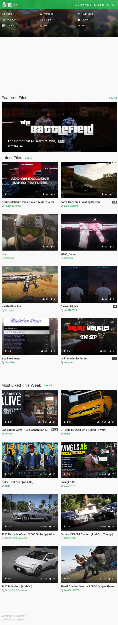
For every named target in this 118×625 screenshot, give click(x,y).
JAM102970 (70, 310)
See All (113, 97)
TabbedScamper (14, 205)
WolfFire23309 (72, 590)
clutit (7, 485)
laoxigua (9, 258)
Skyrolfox (10, 362)
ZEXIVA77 (69, 485)
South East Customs (16, 538)
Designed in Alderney (13, 615)
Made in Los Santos (12, 619)
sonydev (68, 362)
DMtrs (67, 433)
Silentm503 (70, 538)
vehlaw (8, 433)
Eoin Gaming (71, 205)
